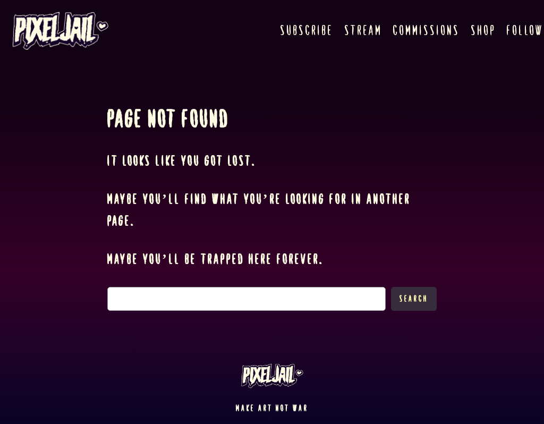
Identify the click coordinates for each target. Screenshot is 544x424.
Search (414, 298)
